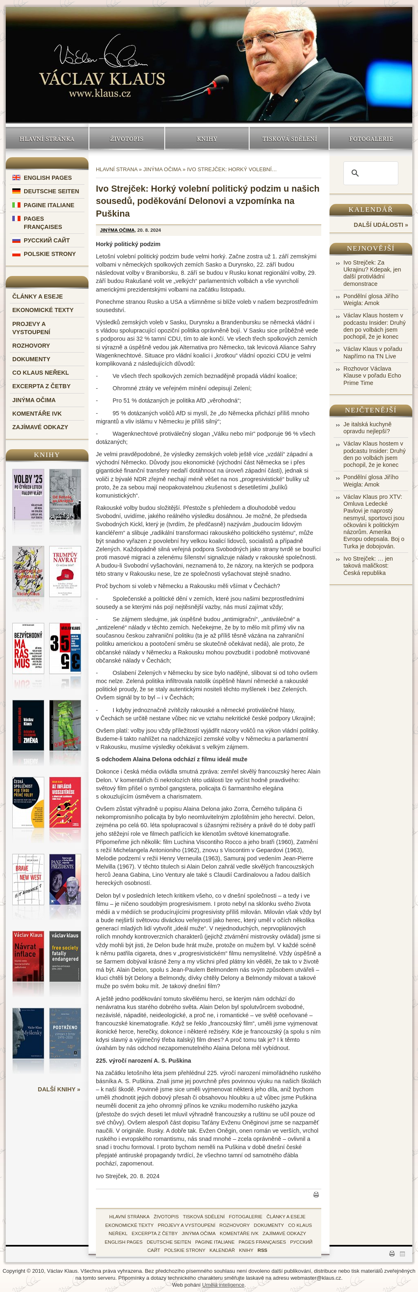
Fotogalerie (370, 138)
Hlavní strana (116, 169)
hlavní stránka (129, 1216)
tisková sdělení (204, 1216)
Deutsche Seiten (51, 191)
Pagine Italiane (49, 205)
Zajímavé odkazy (40, 427)
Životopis (126, 138)
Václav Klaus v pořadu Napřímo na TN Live (372, 352)
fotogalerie (246, 1216)
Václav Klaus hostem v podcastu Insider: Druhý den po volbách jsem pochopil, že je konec (374, 326)
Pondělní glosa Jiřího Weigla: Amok (370, 299)
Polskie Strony (50, 254)
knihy (246, 1250)
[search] (370, 173)
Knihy (207, 138)
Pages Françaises (262, 1242)
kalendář (222, 1250)
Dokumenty (31, 359)
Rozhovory (31, 345)
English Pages (48, 177)
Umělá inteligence (223, 1285)
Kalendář (371, 209)
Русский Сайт (47, 240)
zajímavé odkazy (284, 1233)
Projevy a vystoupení (186, 1225)
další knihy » (59, 1089)
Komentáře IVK (37, 413)
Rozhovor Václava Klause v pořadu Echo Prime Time (372, 375)
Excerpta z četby (41, 386)
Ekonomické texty (43, 310)
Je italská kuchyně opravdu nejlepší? (367, 427)
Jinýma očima (34, 400)
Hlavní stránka (47, 138)
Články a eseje (37, 296)
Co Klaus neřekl (40, 372)
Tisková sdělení (289, 138)
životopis (166, 1216)
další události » (381, 225)
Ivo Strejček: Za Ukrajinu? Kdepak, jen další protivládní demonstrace (372, 273)
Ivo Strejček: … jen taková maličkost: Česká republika (368, 565)
